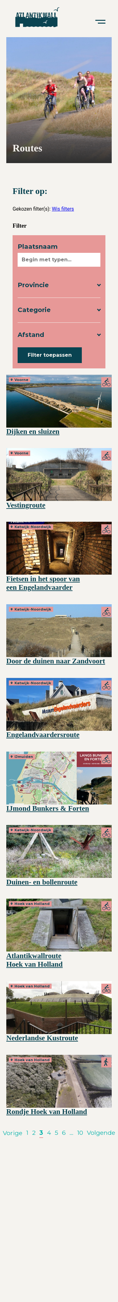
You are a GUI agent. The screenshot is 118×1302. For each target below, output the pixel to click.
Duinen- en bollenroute (41, 882)
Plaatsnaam (38, 246)
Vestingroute (25, 505)
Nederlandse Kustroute (42, 1038)
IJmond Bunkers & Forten (47, 808)
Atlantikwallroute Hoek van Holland (34, 960)
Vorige (12, 1133)
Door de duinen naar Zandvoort (55, 661)
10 (80, 1132)
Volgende (101, 1132)
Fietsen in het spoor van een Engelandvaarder (43, 583)
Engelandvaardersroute (42, 735)
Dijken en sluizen (32, 431)
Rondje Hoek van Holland (46, 1111)
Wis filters (63, 209)
